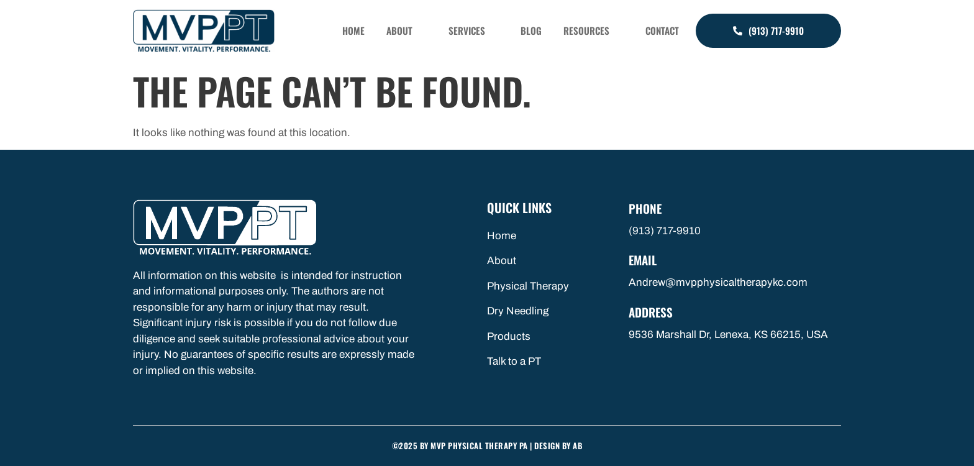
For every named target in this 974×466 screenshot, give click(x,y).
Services (495, 31)
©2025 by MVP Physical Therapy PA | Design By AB (487, 445)
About (434, 31)
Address (652, 310)
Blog (547, 31)
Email (644, 259)
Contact (665, 31)
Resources (601, 31)
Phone (646, 208)
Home (390, 31)
